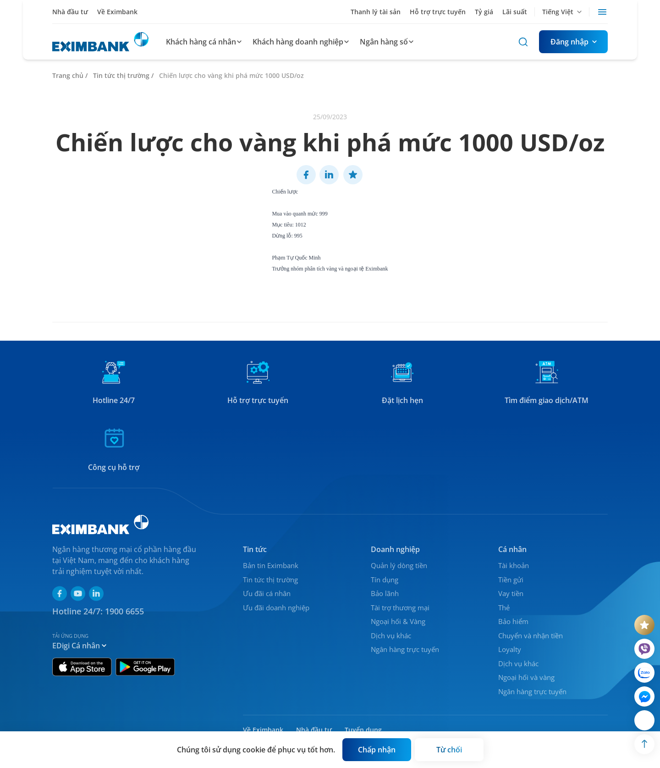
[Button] (573, 41)
